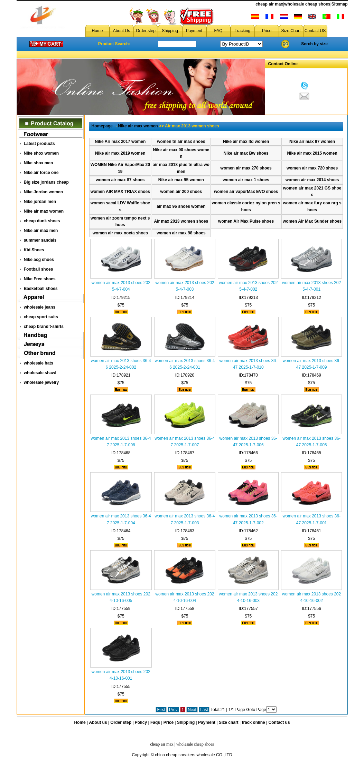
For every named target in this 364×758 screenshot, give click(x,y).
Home (97, 30)
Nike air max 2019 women (120, 153)
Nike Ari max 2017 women (120, 141)
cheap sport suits (41, 316)
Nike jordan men (40, 201)
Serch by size (314, 43)
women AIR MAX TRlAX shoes (120, 191)
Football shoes (38, 269)
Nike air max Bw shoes (246, 153)
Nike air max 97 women (312, 141)
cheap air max (269, 4)
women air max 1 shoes (246, 179)
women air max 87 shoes (120, 179)
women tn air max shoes (181, 141)
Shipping (170, 30)
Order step (146, 30)
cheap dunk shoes (42, 220)
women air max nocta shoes (120, 233)
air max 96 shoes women (181, 206)
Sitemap (340, 4)
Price (266, 30)
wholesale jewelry (41, 382)
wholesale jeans (39, 307)
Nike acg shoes (39, 259)
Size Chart (290, 30)
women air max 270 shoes (246, 168)
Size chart (229, 722)
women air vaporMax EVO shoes (246, 191)
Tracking (243, 30)
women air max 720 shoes (312, 168)
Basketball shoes (41, 288)
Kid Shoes (34, 249)
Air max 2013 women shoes (181, 221)
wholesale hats (38, 363)
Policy (141, 722)
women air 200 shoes (181, 191)
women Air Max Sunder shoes (312, 221)
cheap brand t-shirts (44, 326)
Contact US (315, 30)
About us (98, 722)
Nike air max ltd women (246, 141)
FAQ (218, 30)
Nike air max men (41, 230)
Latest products (39, 143)
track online (253, 722)
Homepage (102, 126)
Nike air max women (44, 211)
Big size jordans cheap (46, 182)
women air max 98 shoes (181, 233)
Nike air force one (41, 172)
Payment (194, 30)
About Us (121, 30)
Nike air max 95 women (181, 179)
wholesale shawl (40, 372)
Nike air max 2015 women (312, 153)
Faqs (155, 722)
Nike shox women (41, 153)
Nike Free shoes (40, 278)
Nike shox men (38, 163)
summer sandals (40, 240)
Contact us (279, 722)
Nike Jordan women (43, 192)
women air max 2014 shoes (312, 179)
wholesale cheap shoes (307, 4)
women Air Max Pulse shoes (246, 221)
